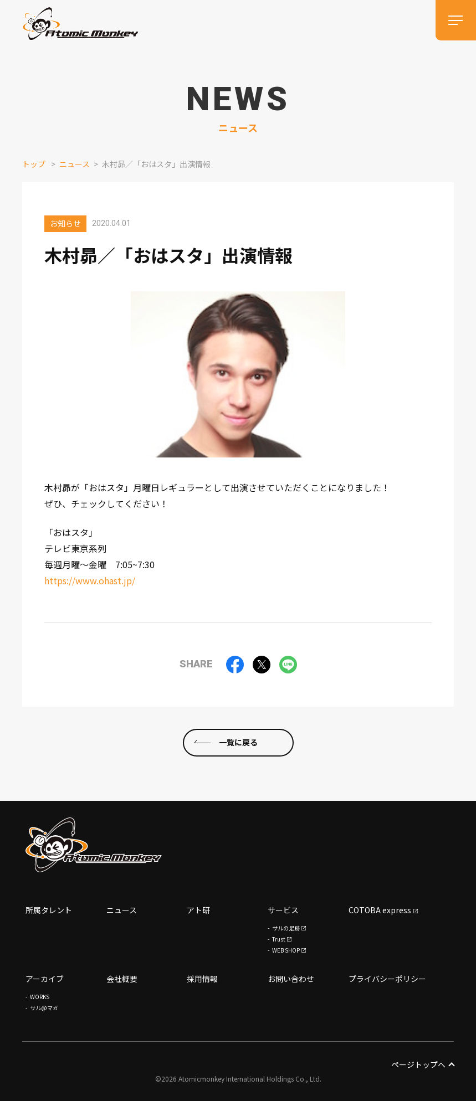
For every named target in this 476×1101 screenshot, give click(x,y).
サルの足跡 (286, 928)
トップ (33, 163)
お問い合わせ (291, 978)
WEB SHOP (286, 950)
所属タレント (48, 909)
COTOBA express (380, 909)
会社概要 (121, 978)
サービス (283, 909)
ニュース (74, 163)
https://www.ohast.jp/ (89, 580)
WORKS (39, 996)
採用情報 (202, 978)
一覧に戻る (238, 742)
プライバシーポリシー (387, 978)
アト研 (198, 909)
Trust (278, 939)
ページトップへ (422, 1064)
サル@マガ (44, 1008)
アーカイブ (44, 978)
